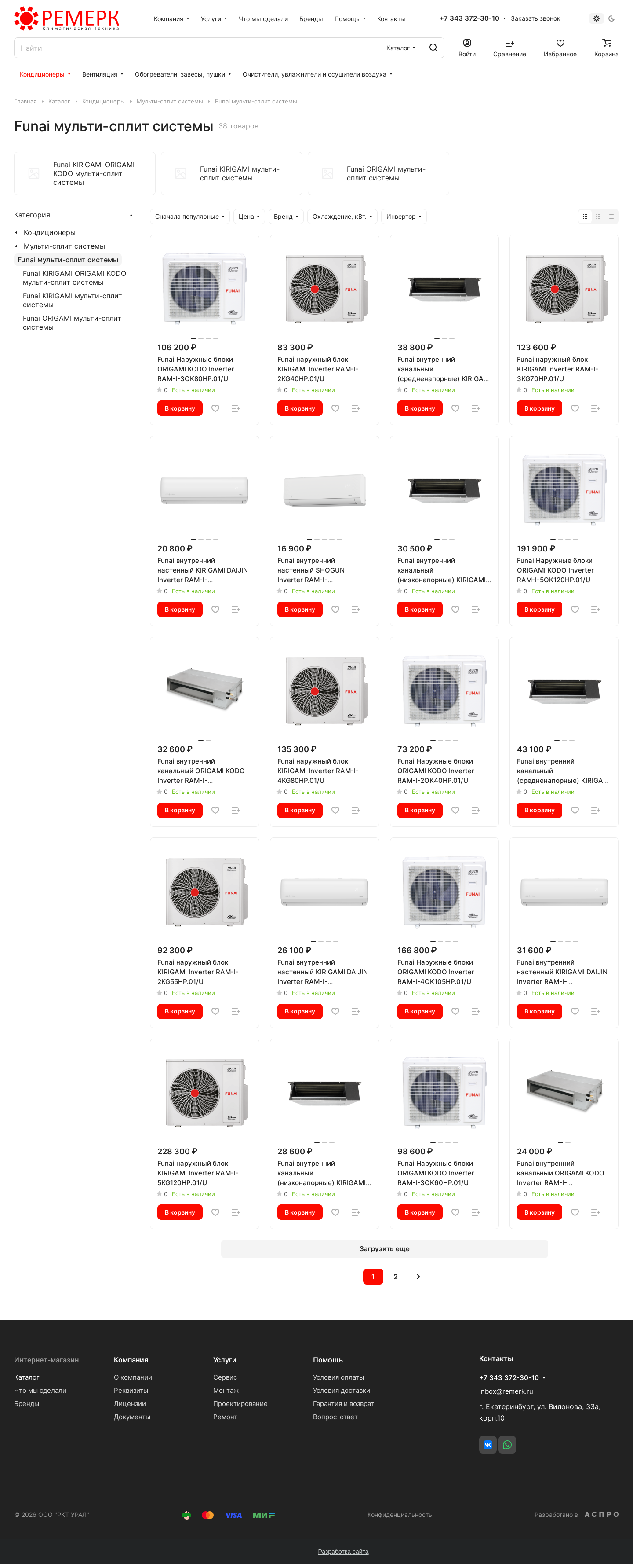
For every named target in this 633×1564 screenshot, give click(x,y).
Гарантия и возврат (343, 1403)
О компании (133, 1377)
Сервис (225, 1377)
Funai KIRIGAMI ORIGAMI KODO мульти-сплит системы (74, 277)
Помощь (328, 1359)
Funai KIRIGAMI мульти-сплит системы (72, 300)
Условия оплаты (338, 1377)
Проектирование (240, 1403)
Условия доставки (341, 1390)
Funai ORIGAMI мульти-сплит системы (72, 322)
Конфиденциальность (399, 1514)
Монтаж (226, 1390)
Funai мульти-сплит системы (68, 259)
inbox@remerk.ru (506, 1391)
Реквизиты (131, 1390)
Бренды (26, 1403)
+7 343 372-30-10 (469, 18)
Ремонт (225, 1417)
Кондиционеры (50, 232)
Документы (132, 1417)
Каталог (27, 1377)
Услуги (224, 1359)
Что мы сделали (40, 1390)
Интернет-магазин (46, 1359)
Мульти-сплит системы (64, 246)
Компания (131, 1359)
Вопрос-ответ (335, 1417)
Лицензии (130, 1403)
